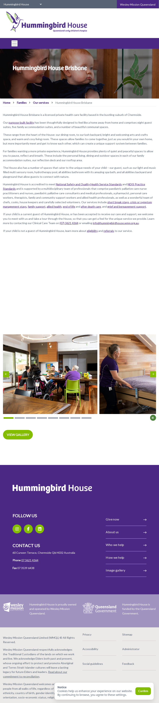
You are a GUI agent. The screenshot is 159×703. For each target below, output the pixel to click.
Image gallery (126, 570)
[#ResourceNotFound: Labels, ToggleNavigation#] (13, 43)
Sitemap (127, 634)
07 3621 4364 (29, 560)
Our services (41, 102)
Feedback (128, 663)
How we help (126, 557)
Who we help (126, 545)
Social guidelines (92, 663)
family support (37, 206)
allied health (54, 206)
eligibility (92, 230)
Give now (126, 519)
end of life (69, 206)
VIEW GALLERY (18, 434)
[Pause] (153, 418)
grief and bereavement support (126, 206)
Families (22, 102)
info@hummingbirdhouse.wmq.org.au (116, 223)
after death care (91, 206)
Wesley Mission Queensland (137, 4)
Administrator (131, 649)
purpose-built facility (21, 122)
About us (126, 532)
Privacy (86, 634)
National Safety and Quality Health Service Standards (89, 184)
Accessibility (90, 649)
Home (6, 102)
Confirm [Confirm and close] (143, 691)
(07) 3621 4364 (69, 223)
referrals (109, 230)
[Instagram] (17, 528)
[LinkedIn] (39, 528)
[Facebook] (28, 528)
